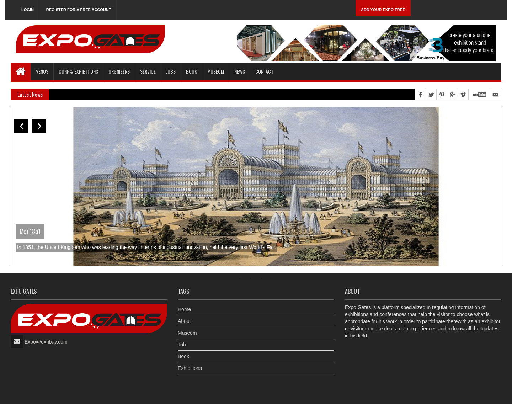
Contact (264, 71)
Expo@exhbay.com (46, 342)
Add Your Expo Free (383, 9)
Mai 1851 (30, 231)
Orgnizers (119, 71)
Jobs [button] (171, 71)
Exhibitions (190, 368)
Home (184, 309)
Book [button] (191, 71)
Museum (215, 71)
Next (39, 126)
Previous (21, 126)
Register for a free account (78, 9)
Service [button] (148, 71)
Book (183, 356)
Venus (42, 71)
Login (27, 9)
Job (182, 344)
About (184, 321)
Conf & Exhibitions (78, 71)
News (239, 71)
